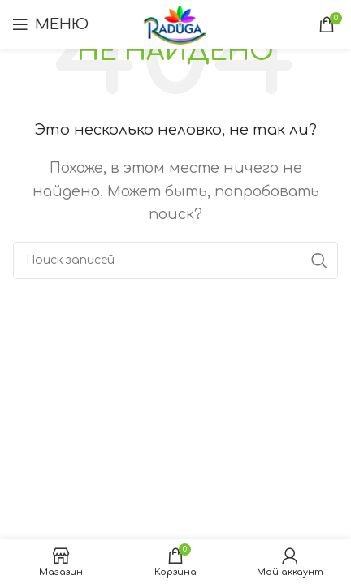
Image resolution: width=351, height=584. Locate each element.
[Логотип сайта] (176, 23)
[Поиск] (175, 260)
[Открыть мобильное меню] (50, 24)
